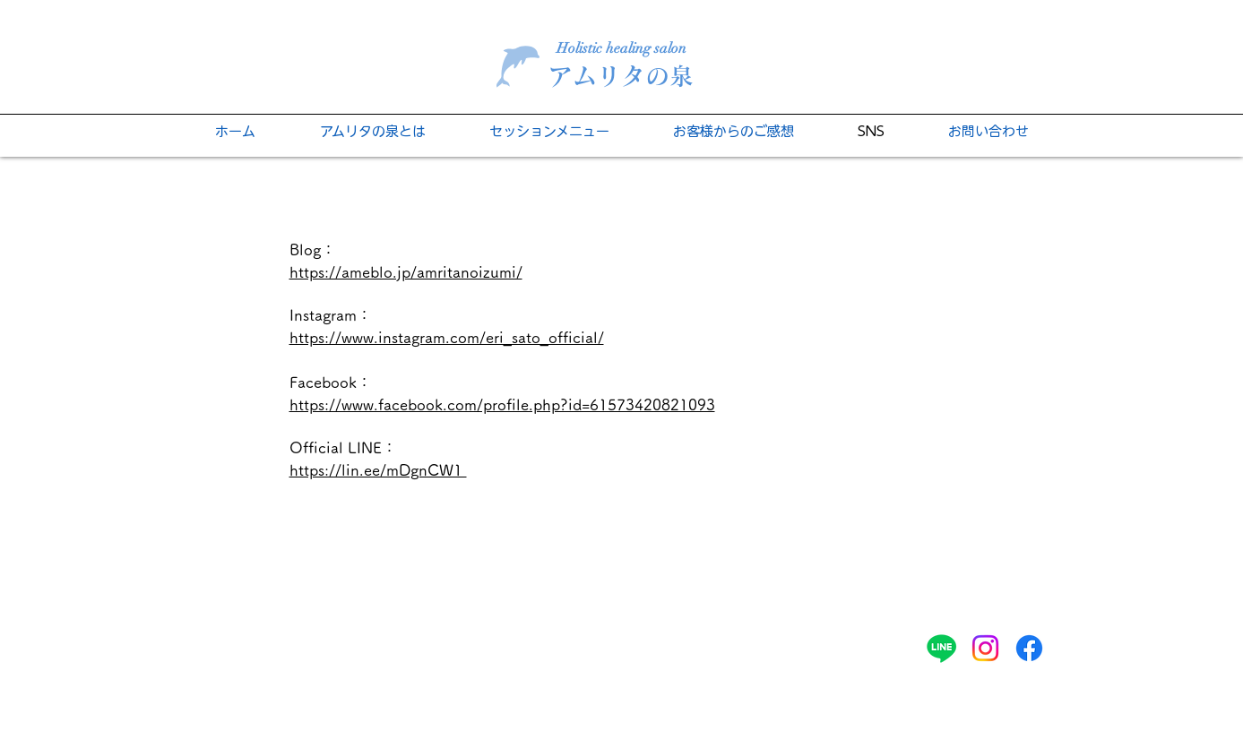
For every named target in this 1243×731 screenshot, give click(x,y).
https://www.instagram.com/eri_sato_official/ (446, 337)
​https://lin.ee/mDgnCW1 (378, 469)
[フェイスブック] (1029, 648)
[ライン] (941, 648)
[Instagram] (985, 648)
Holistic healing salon (621, 48)
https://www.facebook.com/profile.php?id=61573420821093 (502, 404)
